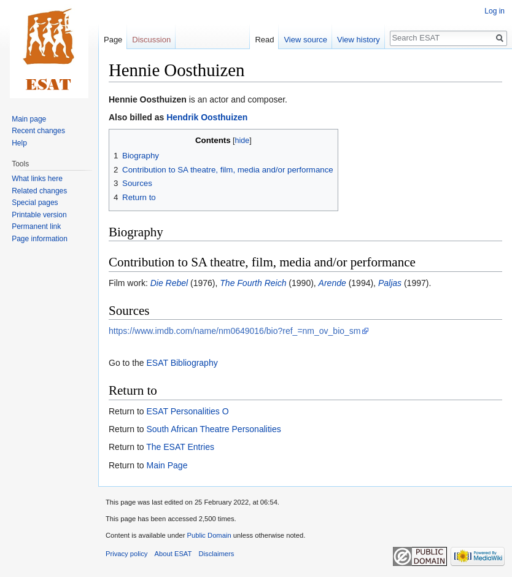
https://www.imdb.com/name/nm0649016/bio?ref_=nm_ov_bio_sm (235, 331)
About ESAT (173, 553)
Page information (40, 238)
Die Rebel (169, 283)
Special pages (35, 202)
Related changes (39, 191)
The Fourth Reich (253, 283)
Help (19, 143)
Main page (29, 119)
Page (113, 39)
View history (358, 39)
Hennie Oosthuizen (148, 99)
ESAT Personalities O (187, 411)
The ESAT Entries (180, 447)
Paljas (389, 283)
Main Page (166, 465)
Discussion (151, 39)
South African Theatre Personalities (213, 429)
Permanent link (36, 226)
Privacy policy (126, 553)
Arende (332, 283)
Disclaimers (217, 553)
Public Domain (209, 535)
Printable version (39, 215)
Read (264, 39)
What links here (37, 178)
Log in (494, 11)
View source (305, 39)
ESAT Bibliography (181, 363)
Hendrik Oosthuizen (206, 117)
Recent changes (38, 130)
